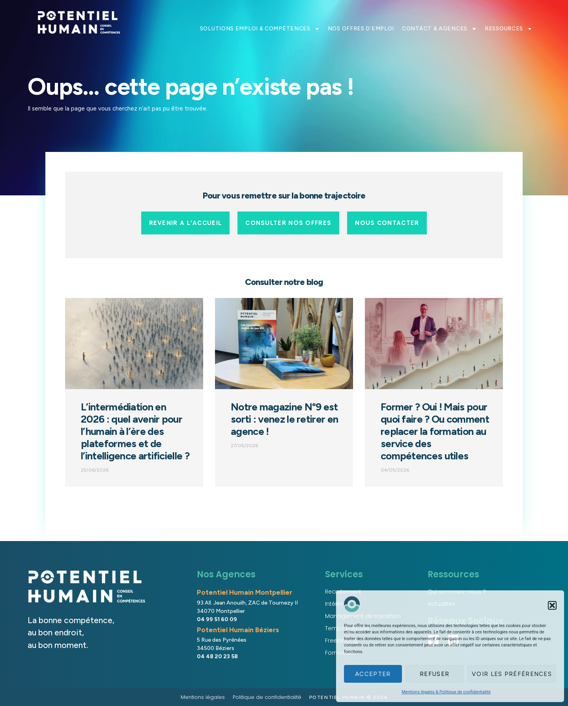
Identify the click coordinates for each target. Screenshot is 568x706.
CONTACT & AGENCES (439, 29)
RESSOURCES (508, 29)
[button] (552, 605)
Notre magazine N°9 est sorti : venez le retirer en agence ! (284, 419)
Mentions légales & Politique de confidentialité (446, 692)
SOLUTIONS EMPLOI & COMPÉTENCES (260, 29)
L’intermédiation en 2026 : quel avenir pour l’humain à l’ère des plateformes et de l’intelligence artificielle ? (135, 431)
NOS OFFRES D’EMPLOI (361, 28)
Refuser (434, 674)
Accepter (372, 674)
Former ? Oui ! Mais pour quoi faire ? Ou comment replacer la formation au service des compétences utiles (435, 431)
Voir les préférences (512, 674)
